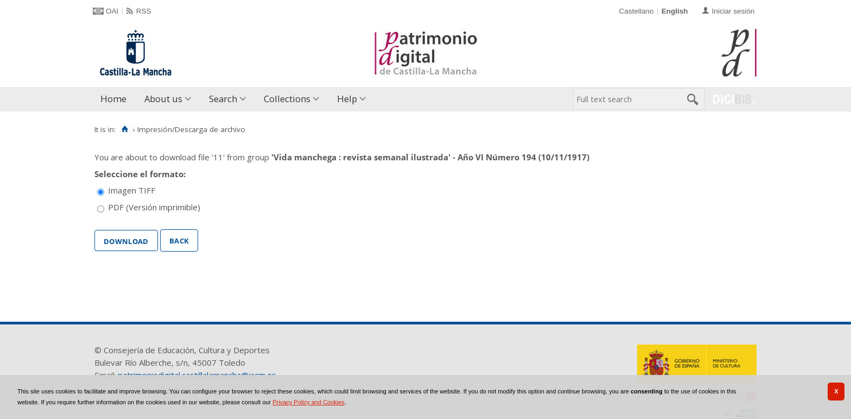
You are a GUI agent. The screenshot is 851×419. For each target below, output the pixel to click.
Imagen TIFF (131, 190)
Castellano (636, 11)
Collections (287, 98)
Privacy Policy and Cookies (308, 402)
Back (179, 239)
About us (163, 98)
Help (347, 98)
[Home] (124, 129)
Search (223, 98)
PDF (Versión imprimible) (154, 207)
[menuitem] (116, 99)
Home (113, 98)
